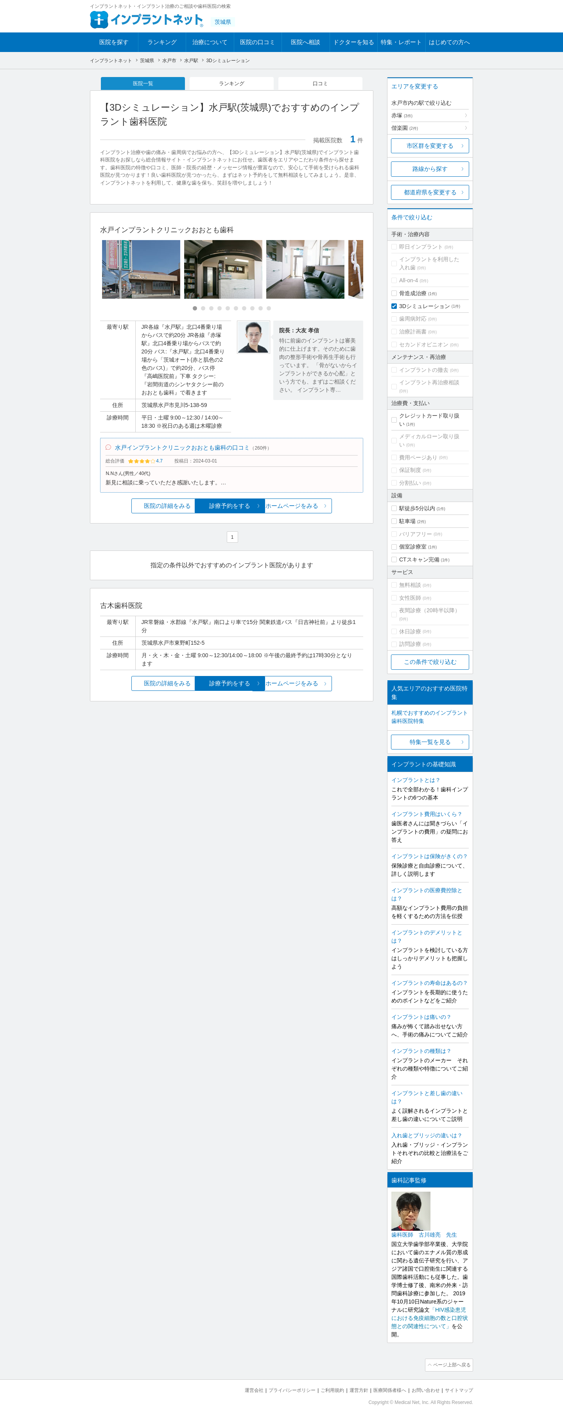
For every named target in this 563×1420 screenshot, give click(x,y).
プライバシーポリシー (279, 1389)
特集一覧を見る (430, 742)
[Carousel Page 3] (211, 309)
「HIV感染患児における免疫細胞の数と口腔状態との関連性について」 (429, 1318)
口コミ (320, 84)
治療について (210, 42)
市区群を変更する (430, 145)
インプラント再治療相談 (429, 382)
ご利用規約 (322, 1389)
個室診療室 (413, 546)
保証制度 (410, 470)
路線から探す (430, 168)
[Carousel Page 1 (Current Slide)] (195, 309)
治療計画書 (413, 331)
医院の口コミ (257, 42)
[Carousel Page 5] (228, 309)
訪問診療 (410, 644)
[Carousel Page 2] (203, 309)
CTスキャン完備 (419, 559)
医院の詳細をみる (143, 508)
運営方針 (351, 1389)
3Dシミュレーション (424, 306)
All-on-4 (408, 280)
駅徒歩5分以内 (417, 508)
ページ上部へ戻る (451, 1364)
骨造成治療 (413, 293)
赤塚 (401, 115)
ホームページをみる (319, 508)
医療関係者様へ (384, 1389)
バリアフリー (415, 534)
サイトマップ (458, 1389)
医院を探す (114, 42)
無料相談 (410, 585)
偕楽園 (404, 128)
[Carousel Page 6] (236, 309)
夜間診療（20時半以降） (429, 610)
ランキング (162, 42)
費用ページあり (418, 457)
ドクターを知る (353, 42)
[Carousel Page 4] (219, 309)
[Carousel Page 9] (260, 309)
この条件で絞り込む (430, 661)
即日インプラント (421, 247)
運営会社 (238, 1389)
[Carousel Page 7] (244, 309)
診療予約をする (231, 508)
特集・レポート (401, 42)
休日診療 (410, 631)
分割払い (410, 483)
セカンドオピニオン (423, 344)
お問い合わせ (422, 1389)
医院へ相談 (305, 42)
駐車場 (407, 521)
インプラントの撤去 (423, 370)
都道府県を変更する (430, 192)
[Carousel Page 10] (269, 309)
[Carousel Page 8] (252, 309)
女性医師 (410, 598)
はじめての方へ (449, 42)
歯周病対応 (413, 319)
